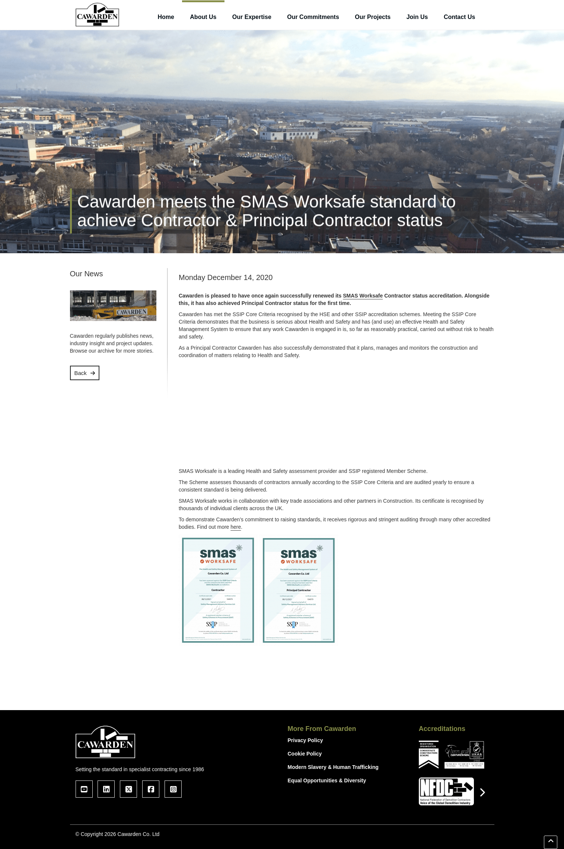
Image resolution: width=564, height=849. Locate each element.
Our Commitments (313, 17)
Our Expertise (251, 17)
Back (80, 373)
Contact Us (459, 17)
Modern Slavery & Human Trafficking (333, 767)
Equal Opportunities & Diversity (327, 780)
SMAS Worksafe (363, 296)
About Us (203, 17)
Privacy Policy (305, 740)
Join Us (417, 17)
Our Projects (373, 17)
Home (165, 17)
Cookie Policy (305, 754)
